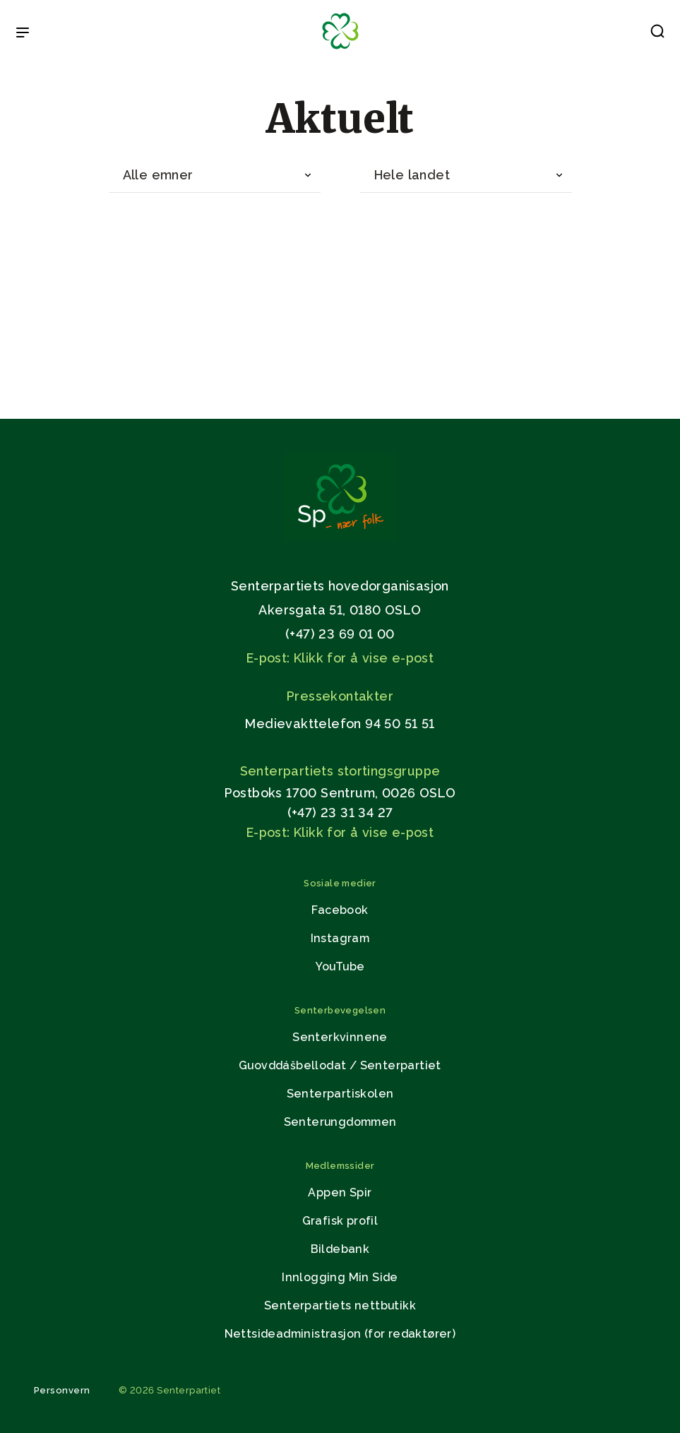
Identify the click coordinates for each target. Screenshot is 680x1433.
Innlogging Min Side (340, 1277)
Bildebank (340, 1249)
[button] (657, 34)
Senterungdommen (340, 1122)
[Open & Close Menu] (22, 34)
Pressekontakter (340, 696)
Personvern (62, 1390)
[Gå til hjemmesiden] (340, 536)
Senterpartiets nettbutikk (340, 1305)
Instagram (340, 938)
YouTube (340, 966)
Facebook (339, 910)
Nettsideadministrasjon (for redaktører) (340, 1333)
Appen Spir (339, 1192)
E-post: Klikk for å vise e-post (340, 657)
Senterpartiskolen (340, 1093)
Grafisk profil (340, 1220)
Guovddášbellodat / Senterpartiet (340, 1065)
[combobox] (215, 175)
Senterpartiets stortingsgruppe (340, 770)
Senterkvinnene (340, 1037)
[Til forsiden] (340, 50)
